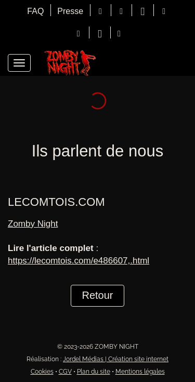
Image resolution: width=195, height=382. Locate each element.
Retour (97, 295)
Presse (70, 11)
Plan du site (93, 371)
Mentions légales (140, 371)
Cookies (42, 371)
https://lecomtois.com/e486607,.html (78, 261)
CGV (65, 371)
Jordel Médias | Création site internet (115, 359)
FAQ (35, 11)
